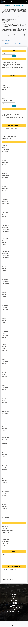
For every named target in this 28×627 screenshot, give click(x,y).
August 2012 (5, 497)
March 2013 (4, 482)
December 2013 (5, 463)
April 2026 (4, 145)
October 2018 (5, 337)
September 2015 (5, 417)
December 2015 (5, 411)
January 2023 (5, 227)
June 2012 (4, 502)
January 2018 (5, 357)
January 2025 (5, 177)
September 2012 (5, 495)
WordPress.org (6, 561)
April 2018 (4, 350)
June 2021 (4, 268)
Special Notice (5, 541)
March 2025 (4, 173)
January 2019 (5, 331)
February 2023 (5, 225)
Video (3, 98)
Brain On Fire (5, 78)
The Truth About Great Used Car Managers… (13, 67)
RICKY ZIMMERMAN (6, 130)
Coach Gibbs (5, 528)
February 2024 (5, 199)
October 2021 (5, 259)
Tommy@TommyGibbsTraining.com (14, 611)
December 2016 (5, 385)
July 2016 (4, 396)
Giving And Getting (11, 136)
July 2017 (4, 370)
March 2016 (4, 404)
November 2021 (5, 257)
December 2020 (5, 281)
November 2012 (5, 491)
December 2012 (5, 489)
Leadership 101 (5, 85)
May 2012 (4, 504)
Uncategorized (5, 96)
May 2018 (4, 348)
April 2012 (4, 506)
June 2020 (4, 294)
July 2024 (4, 190)
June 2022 (4, 242)
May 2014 (4, 452)
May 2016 (4, 400)
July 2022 (4, 240)
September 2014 (5, 443)
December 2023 (5, 203)
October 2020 (5, 285)
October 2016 (5, 389)
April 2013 (4, 480)
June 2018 (4, 346)
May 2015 (4, 426)
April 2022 (4, 246)
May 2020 (4, 296)
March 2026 (4, 147)
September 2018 (5, 339)
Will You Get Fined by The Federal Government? (13, 72)
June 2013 (4, 476)
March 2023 (4, 223)
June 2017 (4, 372)
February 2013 (5, 484)
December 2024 (5, 179)
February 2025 (5, 175)
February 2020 (5, 303)
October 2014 (5, 441)
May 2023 (4, 218)
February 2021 (5, 277)
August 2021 (5, 264)
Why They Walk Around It (11, 128)
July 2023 (4, 214)
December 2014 (5, 437)
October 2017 (5, 363)
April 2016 (4, 402)
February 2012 (5, 510)
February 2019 (5, 329)
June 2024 (4, 192)
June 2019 (4, 320)
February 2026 (5, 149)
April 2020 (4, 298)
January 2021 (5, 279)
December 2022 (5, 229)
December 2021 (5, 255)
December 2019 (5, 307)
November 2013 (5, 465)
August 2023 (5, 212)
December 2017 (5, 359)
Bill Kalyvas (5, 134)
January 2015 (5, 435)
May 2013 (4, 478)
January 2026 (5, 151)
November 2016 (5, 387)
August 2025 (5, 162)
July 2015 (4, 422)
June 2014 (4, 450)
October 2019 (5, 311)
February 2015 (5, 432)
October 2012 (5, 493)
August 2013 (5, 471)
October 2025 (5, 158)
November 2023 (5, 205)
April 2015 (4, 428)
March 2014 (4, 456)
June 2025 (4, 166)
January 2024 (5, 201)
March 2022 (4, 249)
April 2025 (4, 171)
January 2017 (5, 383)
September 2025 (5, 160)
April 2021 (4, 272)
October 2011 (5, 519)
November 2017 (5, 361)
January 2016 (5, 409)
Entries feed (5, 556)
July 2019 (4, 318)
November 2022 (5, 231)
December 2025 (5, 153)
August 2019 (5, 316)
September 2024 (5, 186)
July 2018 (4, 344)
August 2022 (5, 238)
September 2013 (5, 469)
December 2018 (5, 333)
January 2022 (5, 253)
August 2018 (5, 342)
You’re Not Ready (12, 138)
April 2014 (4, 454)
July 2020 (4, 292)
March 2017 (4, 378)
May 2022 (4, 244)
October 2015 (5, 415)
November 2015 (5, 413)
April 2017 (4, 376)
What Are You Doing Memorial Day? (10, 69)
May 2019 (4, 322)
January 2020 (5, 305)
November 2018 (5, 335)
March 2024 (4, 197)
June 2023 (4, 216)
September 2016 (5, 391)
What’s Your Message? (5, 43)
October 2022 (5, 233)
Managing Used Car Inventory (16, 134)
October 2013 (5, 467)
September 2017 (5, 365)
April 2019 (4, 324)
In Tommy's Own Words (7, 83)
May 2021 (4, 270)
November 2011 (5, 517)
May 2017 (4, 374)
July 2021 (4, 266)
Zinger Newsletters (8, 40)
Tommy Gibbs (13, 8)
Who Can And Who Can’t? (19, 43)
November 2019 (5, 309)
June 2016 (4, 398)
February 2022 (5, 251)
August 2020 (5, 290)
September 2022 (5, 236)
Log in (3, 554)
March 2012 (4, 508)
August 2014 (5, 445)
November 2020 (5, 283)
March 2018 (4, 352)
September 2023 (5, 210)
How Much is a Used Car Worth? (9, 62)
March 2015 (4, 430)
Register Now (5, 91)
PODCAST (4, 89)
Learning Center (6, 87)
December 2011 (5, 515)
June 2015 (4, 424)
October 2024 (5, 184)
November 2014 (5, 439)
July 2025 (4, 164)
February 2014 (5, 458)
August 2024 (5, 188)
